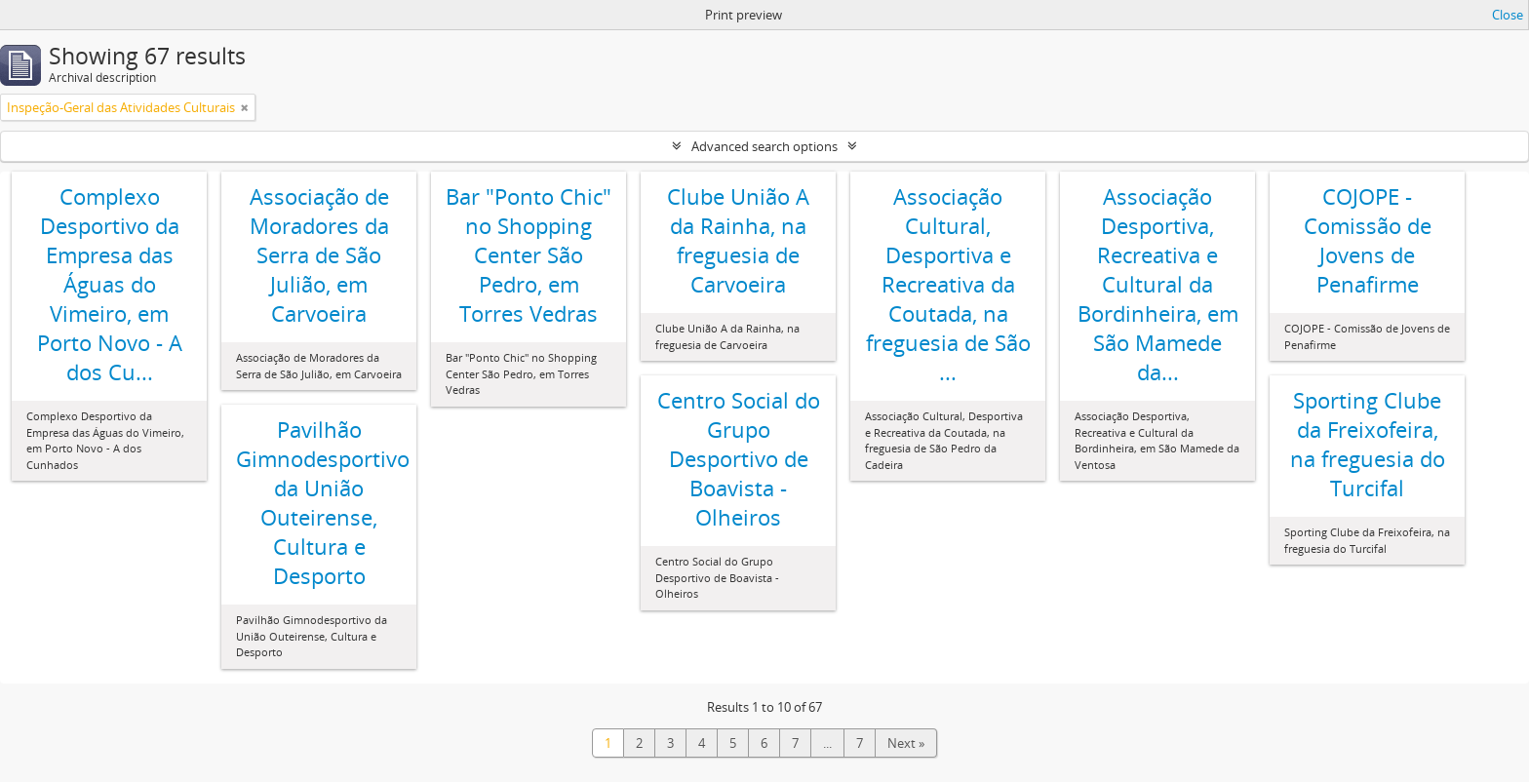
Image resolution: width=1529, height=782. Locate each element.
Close (1507, 14)
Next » (905, 743)
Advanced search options (764, 146)
